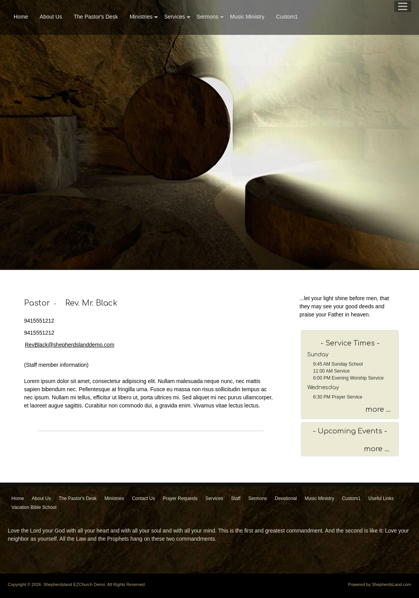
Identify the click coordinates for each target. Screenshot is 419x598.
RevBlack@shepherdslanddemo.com (69, 345)
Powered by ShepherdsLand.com (379, 584)
